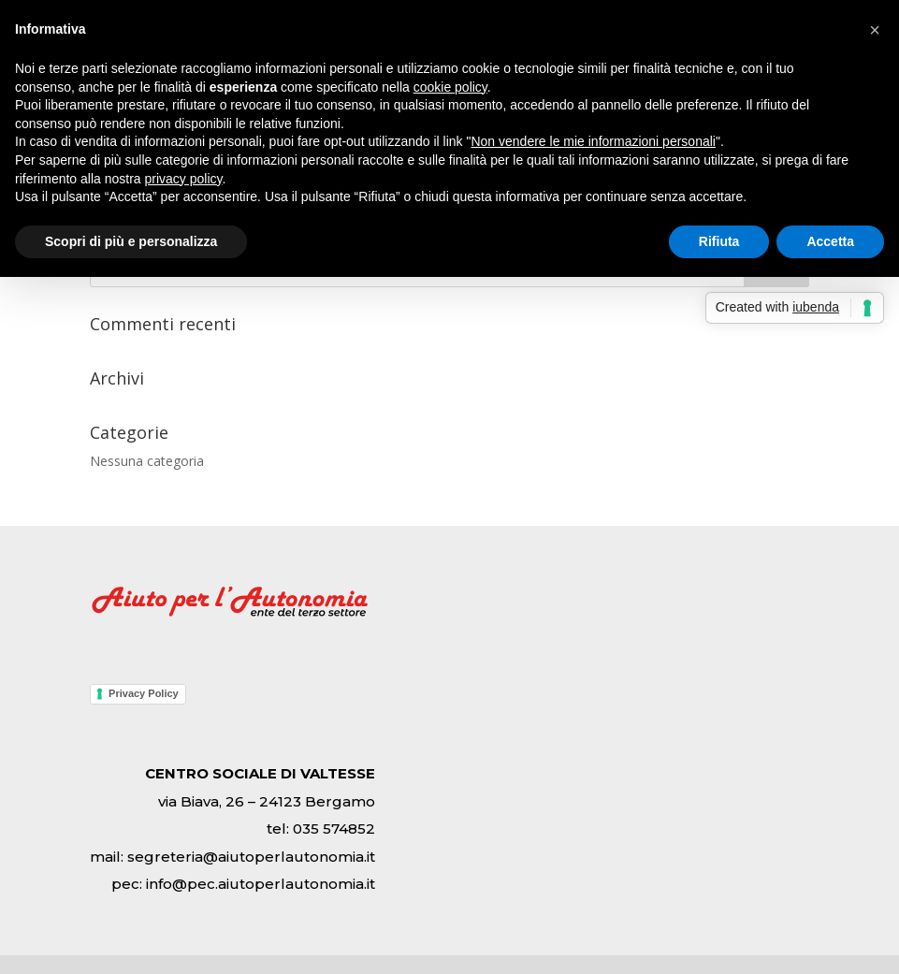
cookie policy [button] (450, 87)
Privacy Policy (144, 693)
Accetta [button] (830, 241)
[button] (875, 30)
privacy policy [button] (184, 178)
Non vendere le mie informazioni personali (593, 141)
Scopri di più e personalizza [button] (131, 241)
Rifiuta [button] (719, 241)
